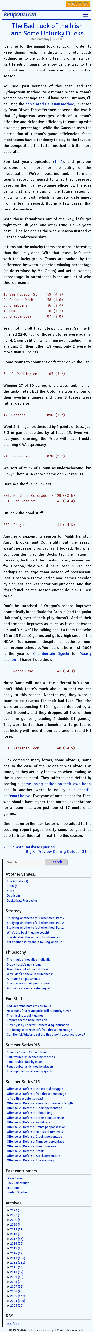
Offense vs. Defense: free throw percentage (36, 1094)
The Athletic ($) (17, 881)
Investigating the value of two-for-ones (33, 937)
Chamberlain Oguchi (51, 653)
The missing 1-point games (25, 1015)
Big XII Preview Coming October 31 (59, 851)
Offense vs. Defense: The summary (30, 1160)
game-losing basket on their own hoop (56, 783)
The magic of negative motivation (29, 960)
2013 (17, 1258)
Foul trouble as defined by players (30, 1067)
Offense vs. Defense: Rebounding (29, 1113)
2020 (16, 1225)
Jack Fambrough (18, 1183)
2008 (16, 1282)
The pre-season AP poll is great (28, 983)
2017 (16, 1239)
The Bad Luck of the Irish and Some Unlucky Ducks (47, 29)
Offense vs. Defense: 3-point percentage (34, 1108)
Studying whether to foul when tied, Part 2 (35, 923)
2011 (16, 1267)
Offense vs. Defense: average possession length (40, 1103)
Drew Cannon (16, 1178)
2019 (16, 1229)
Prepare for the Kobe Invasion (27, 1020)
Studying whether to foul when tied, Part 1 (35, 928)
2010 (16, 1272)
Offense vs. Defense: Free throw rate (32, 1146)
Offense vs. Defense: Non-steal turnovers (35, 1132)
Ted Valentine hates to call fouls (29, 1006)
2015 (16, 1248)
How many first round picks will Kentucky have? (39, 1011)
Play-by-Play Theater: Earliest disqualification (38, 1025)
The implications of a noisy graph (29, 1071)
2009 (16, 1277)
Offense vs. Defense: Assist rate (28, 1122)
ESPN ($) (13, 886)
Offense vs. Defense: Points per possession (36, 1127)
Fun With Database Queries (29, 847)
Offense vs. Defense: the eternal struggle (35, 1089)
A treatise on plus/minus (23, 979)
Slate (10, 891)
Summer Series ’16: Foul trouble (28, 1052)
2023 (16, 1210)
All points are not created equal (28, 988)
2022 (16, 1215)
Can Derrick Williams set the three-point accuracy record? (46, 1035)
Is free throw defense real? (25, 1099)
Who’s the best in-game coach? (28, 933)
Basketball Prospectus (22, 901)
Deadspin (13, 896)
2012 (17, 1263)
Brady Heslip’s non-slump (24, 965)
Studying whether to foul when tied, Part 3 (35, 918)
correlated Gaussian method (49, 104)
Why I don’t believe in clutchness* (30, 974)
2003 (16, 1306)
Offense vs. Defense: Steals (26, 1151)
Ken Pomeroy (40, 39)
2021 (16, 1220)
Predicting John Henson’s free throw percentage (39, 1030)
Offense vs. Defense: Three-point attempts (36, 1118)
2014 (16, 1253)
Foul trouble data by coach (25, 1062)
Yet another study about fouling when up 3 (36, 942)
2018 (16, 1234)
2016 (16, 1244)
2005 (17, 1296)
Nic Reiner (14, 1188)
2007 (16, 1287)
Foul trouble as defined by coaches (31, 1057)
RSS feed (13, 1324)
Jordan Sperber (17, 1192)
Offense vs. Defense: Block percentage (33, 1156)
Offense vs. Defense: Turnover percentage (35, 1142)
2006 (16, 1291)
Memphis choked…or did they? (27, 969)
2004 (17, 1301)
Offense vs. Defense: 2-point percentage (34, 1137)
